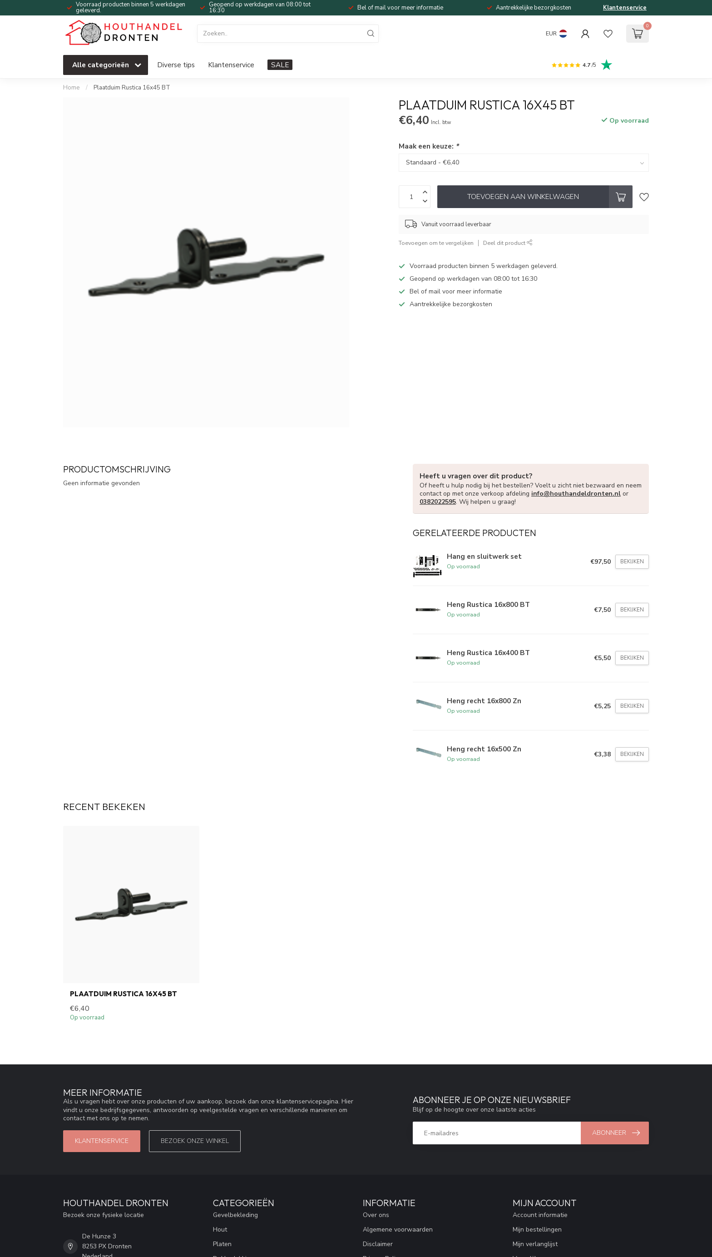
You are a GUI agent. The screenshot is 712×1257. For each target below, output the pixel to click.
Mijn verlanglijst (535, 1244)
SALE (280, 65)
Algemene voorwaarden (398, 1229)
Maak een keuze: (429, 146)
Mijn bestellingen (537, 1229)
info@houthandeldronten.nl (576, 493)
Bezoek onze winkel (195, 1141)
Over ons (376, 1215)
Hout (220, 1229)
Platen (222, 1244)
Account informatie (540, 1215)
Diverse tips (176, 65)
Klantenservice (625, 8)
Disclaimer (378, 1244)
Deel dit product (508, 243)
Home (71, 88)
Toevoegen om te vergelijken (436, 243)
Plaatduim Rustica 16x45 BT (132, 88)
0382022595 (438, 501)
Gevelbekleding (235, 1215)
